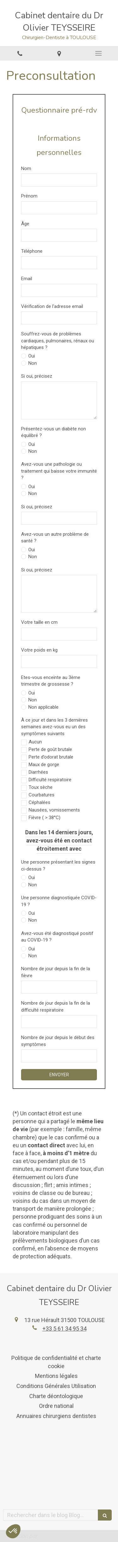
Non (32, 363)
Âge (25, 224)
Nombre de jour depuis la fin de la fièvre (55, 972)
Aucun (35, 742)
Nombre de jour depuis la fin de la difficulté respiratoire (55, 1006)
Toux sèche (41, 787)
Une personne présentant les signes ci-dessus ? (58, 865)
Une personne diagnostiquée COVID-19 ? (59, 901)
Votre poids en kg (39, 650)
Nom (26, 168)
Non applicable (43, 707)
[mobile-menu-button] (98, 53)
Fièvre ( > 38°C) (44, 817)
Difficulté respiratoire (50, 780)
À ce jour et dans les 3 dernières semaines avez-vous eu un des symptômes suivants (54, 726)
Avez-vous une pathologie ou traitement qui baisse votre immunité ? (59, 471)
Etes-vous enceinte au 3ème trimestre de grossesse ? (50, 681)
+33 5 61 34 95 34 (64, 1328)
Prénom (29, 196)
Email (26, 278)
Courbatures (41, 795)
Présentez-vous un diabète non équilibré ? (53, 432)
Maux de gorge (44, 764)
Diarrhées (38, 772)
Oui (31, 356)
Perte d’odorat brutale (51, 757)
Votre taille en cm (39, 622)
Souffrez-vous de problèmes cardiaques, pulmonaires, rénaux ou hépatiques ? (57, 340)
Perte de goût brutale (50, 749)
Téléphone (31, 251)
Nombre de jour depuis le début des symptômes (57, 1041)
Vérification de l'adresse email (52, 306)
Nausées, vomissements (54, 810)
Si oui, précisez (36, 376)
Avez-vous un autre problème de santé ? (55, 537)
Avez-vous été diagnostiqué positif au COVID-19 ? (57, 937)
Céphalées (39, 802)
